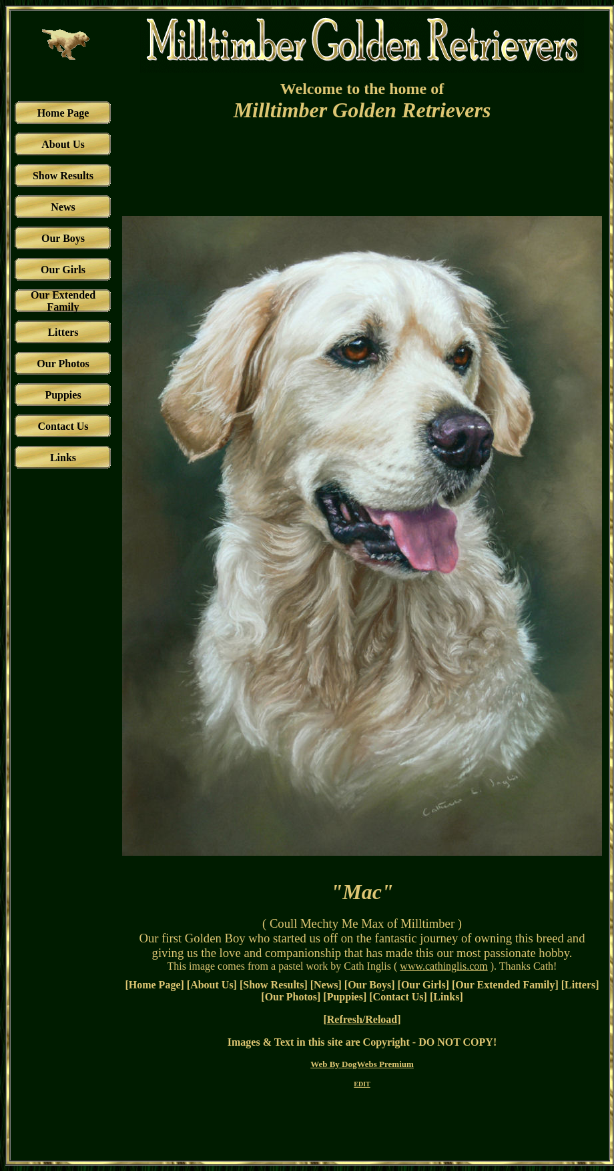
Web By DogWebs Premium (362, 1064)
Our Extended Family (505, 984)
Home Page (155, 984)
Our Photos (291, 996)
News (326, 984)
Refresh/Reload (362, 1019)
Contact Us (398, 996)
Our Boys (369, 984)
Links (446, 996)
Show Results (273, 984)
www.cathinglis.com (443, 966)
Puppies (345, 996)
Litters (580, 984)
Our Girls (423, 984)
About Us (211, 984)
